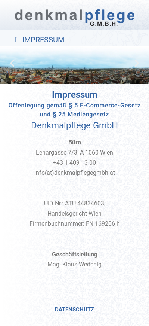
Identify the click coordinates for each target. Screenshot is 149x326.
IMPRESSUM (43, 39)
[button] (74, 39)
